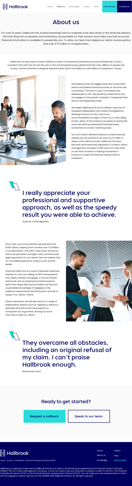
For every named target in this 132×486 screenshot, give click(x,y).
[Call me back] (109, 6)
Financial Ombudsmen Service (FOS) (40, 460)
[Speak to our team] (89, 416)
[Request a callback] (45, 416)
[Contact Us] (124, 6)
